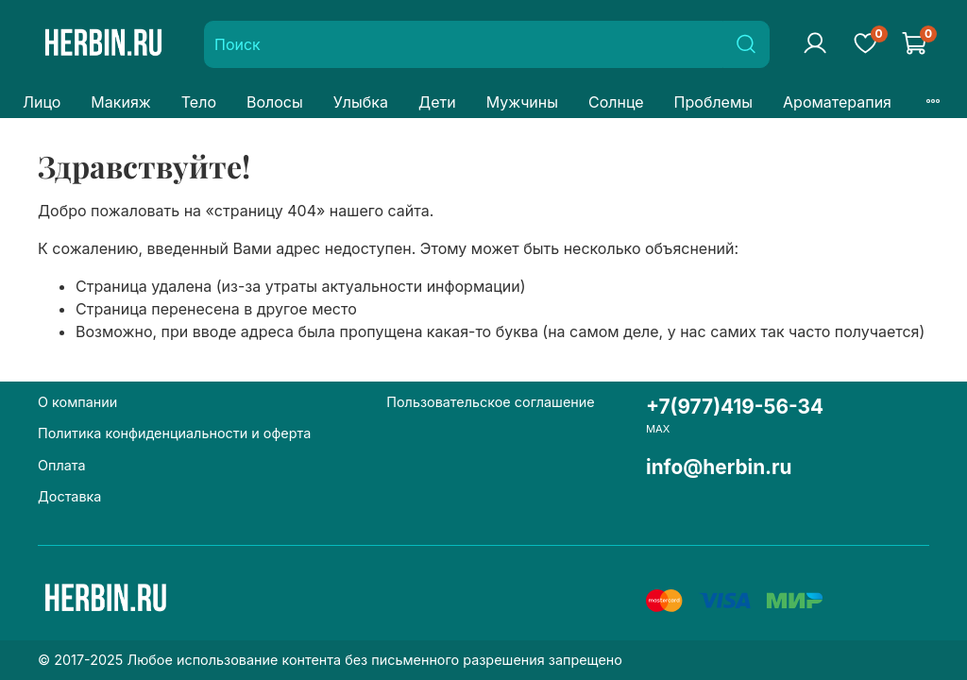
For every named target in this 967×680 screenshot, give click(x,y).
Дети (437, 102)
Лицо (41, 102)
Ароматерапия (837, 102)
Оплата (62, 465)
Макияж (120, 102)
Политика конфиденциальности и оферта (174, 433)
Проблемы (713, 102)
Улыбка (360, 102)
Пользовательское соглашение (490, 402)
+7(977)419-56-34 (734, 406)
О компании (77, 402)
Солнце (616, 102)
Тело (198, 102)
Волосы (274, 102)
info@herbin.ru (719, 467)
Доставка (69, 496)
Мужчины (522, 102)
